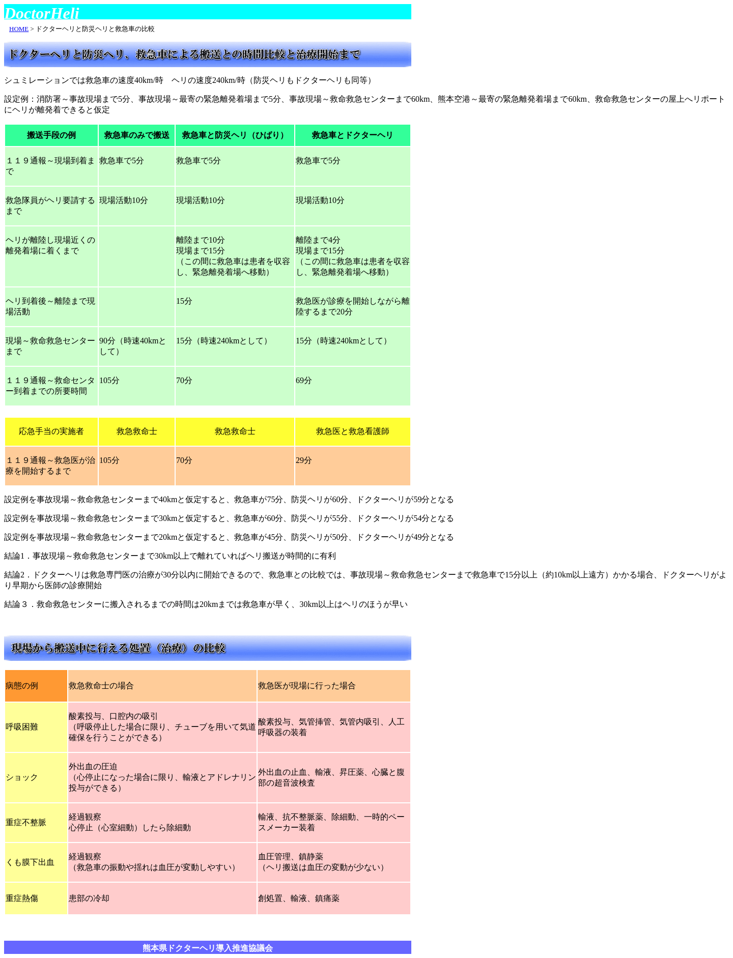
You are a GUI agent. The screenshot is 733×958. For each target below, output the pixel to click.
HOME (19, 29)
